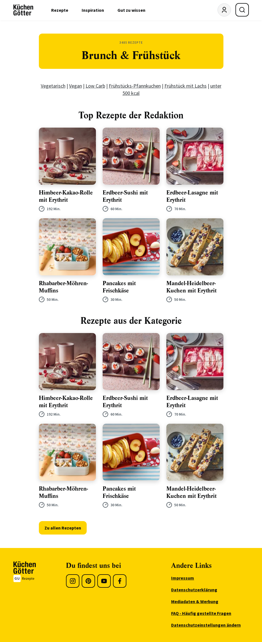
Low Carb (95, 86)
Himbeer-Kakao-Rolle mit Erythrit (66, 196)
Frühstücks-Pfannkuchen (135, 86)
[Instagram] (72, 581)
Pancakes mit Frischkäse (119, 287)
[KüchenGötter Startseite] (23, 10)
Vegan (75, 86)
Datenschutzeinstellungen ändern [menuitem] (206, 625)
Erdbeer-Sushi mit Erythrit (125, 196)
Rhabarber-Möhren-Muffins (63, 287)
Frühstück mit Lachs (185, 86)
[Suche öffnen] (242, 10)
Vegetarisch (53, 86)
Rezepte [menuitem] (59, 10)
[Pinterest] (88, 581)
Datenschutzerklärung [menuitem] (194, 589)
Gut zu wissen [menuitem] (131, 10)
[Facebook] (119, 581)
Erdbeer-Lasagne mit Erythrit (192, 196)
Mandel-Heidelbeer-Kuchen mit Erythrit (191, 287)
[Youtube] (104, 581)
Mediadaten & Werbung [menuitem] (194, 601)
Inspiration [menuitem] (93, 10)
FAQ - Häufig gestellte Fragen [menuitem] (201, 613)
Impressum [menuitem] (182, 578)
